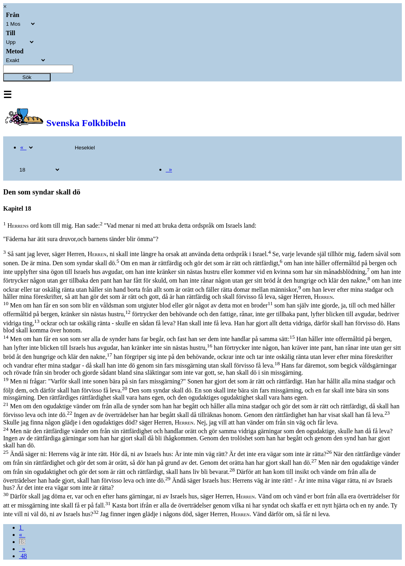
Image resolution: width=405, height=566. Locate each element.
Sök (27, 77)
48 (23, 556)
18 (22, 541)
